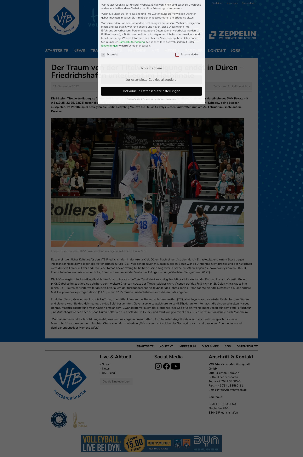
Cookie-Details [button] (134, 68)
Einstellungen (109, 15)
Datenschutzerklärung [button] (153, 68)
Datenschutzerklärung (131, 11)
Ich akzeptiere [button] (151, 37)
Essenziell (109, 24)
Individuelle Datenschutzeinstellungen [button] (151, 60)
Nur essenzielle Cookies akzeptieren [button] (151, 49)
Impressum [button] (171, 68)
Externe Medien (187, 24)
